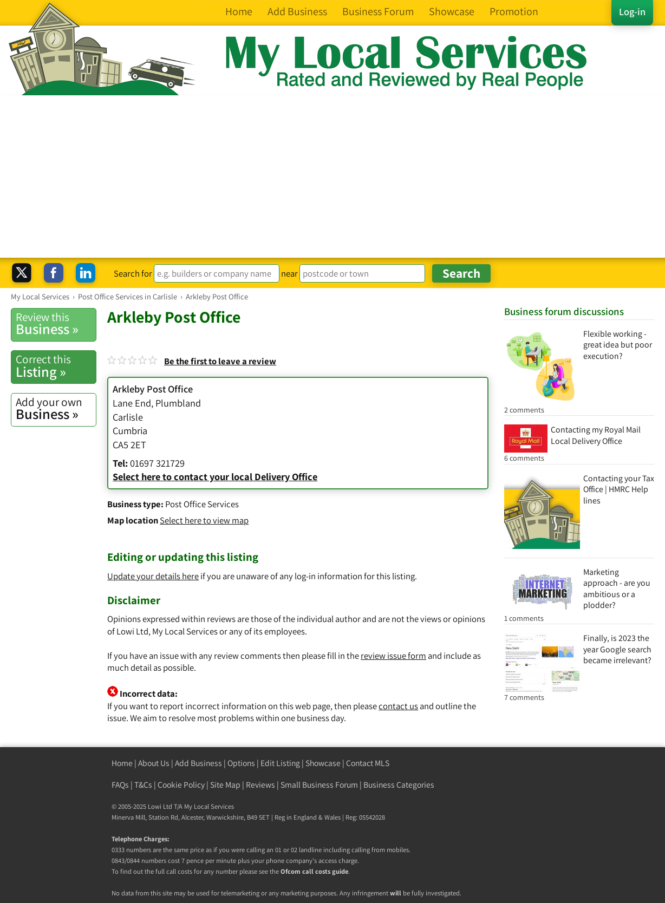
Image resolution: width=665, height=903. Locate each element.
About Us (153, 763)
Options (241, 763)
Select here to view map (204, 520)
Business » (56, 323)
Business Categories (398, 785)
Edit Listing (280, 763)
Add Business (198, 763)
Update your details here (153, 576)
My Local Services (209, 806)
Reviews (260, 785)
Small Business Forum (319, 785)
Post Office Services (202, 504)
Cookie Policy (181, 785)
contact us (398, 706)
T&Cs (143, 785)
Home (122, 763)
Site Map (225, 785)
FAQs (120, 785)
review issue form (393, 656)
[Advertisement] (332, 176)
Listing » (56, 366)
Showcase (323, 763)
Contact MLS (367, 763)
